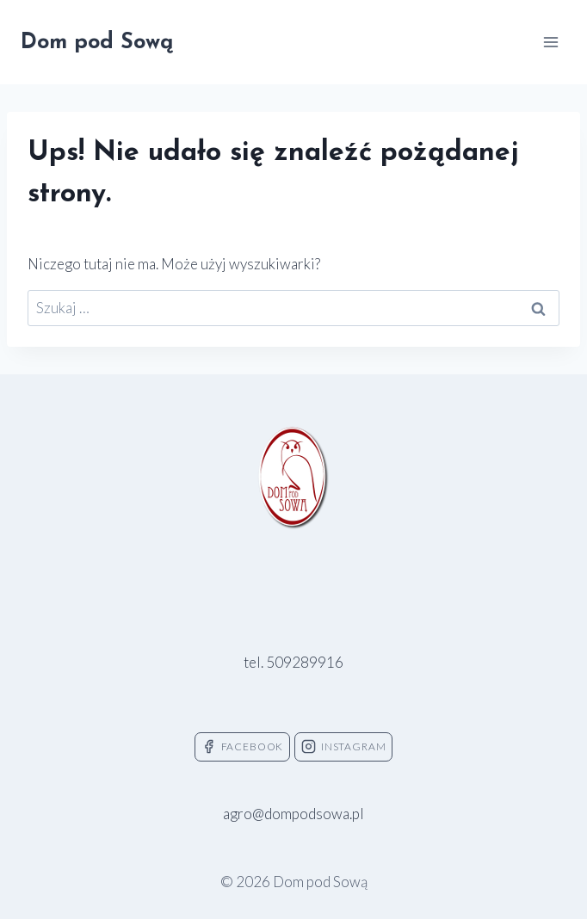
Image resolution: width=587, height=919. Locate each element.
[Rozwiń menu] (550, 41)
